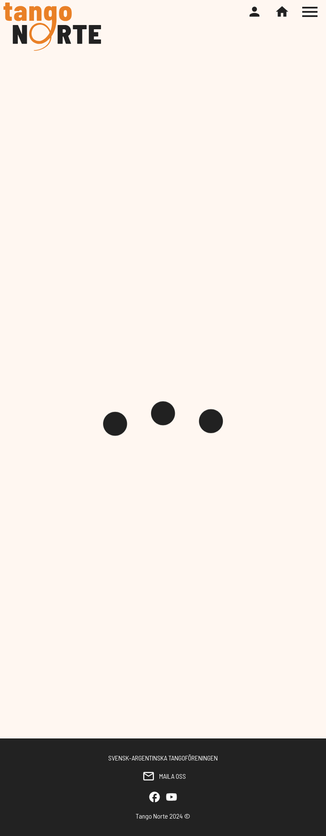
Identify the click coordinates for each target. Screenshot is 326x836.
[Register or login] (254, 12)
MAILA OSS (163, 776)
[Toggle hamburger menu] (311, 12)
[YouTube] (171, 797)
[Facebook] (154, 797)
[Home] (282, 12)
